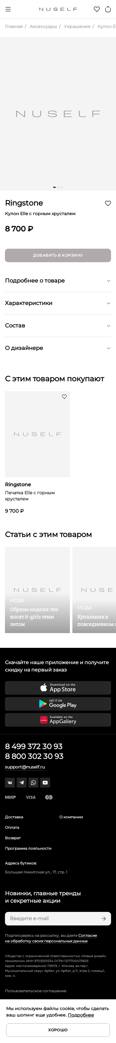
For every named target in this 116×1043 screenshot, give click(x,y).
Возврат (13, 838)
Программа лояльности (28, 848)
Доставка (14, 817)
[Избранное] (97, 9)
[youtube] (45, 783)
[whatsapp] (33, 783)
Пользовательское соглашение (35, 991)
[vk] (10, 783)
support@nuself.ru (25, 767)
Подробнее (81, 1015)
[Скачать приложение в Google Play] (58, 704)
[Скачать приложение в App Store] (58, 688)
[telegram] (22, 783)
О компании (71, 817)
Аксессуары (42, 26)
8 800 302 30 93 (34, 756)
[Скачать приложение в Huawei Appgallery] (58, 720)
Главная (14, 26)
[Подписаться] (103, 918)
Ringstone (24, 203)
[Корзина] (108, 9)
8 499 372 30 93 (33, 746)
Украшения (76, 26)
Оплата (12, 827)
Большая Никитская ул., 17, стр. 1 (36, 872)
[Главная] (58, 9)
